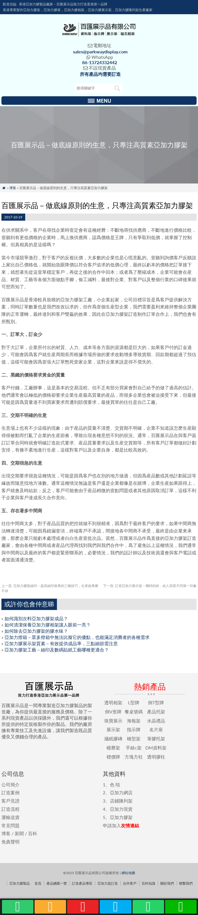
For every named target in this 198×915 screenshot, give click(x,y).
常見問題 (10, 825)
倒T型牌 (156, 702)
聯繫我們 (186, 883)
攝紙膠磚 (113, 738)
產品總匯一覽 (56, 883)
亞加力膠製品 (19, 883)
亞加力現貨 (121, 809)
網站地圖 (128, 873)
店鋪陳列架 (121, 800)
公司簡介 (10, 784)
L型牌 (133, 702)
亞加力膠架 (121, 817)
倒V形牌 (113, 711)
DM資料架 (156, 747)
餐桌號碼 (134, 711)
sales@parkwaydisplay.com (100, 51)
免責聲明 (10, 841)
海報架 (133, 720)
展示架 (113, 729)
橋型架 (133, 738)
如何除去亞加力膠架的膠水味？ (36, 631)
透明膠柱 (156, 756)
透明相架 (113, 702)
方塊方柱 (134, 756)
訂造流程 (10, 809)
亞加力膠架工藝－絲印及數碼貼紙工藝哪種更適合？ (57, 649)
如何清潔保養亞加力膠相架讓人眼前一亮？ (48, 624)
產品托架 (156, 711)
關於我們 (167, 883)
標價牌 (113, 756)
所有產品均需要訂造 (100, 74)
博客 (12, 188)
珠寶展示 (113, 720)
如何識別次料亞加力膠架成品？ (36, 618)
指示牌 (133, 729)
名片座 (156, 729)
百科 (32, 833)
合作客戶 (130, 883)
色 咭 (115, 784)
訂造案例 (10, 792)
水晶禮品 (156, 720)
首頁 (38, 883)
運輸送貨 (10, 817)
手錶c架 (134, 747)
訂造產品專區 (82, 883)
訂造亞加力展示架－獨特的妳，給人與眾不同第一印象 (150, 586)
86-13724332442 (99, 62)
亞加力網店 (121, 792)
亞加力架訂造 (107, 883)
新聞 (19, 833)
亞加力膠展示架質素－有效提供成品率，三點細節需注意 (61, 643)
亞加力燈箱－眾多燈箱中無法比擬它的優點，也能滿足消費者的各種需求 (77, 637)
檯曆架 (113, 747)
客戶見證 (10, 800)
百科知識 (148, 883)
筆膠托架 (156, 738)
